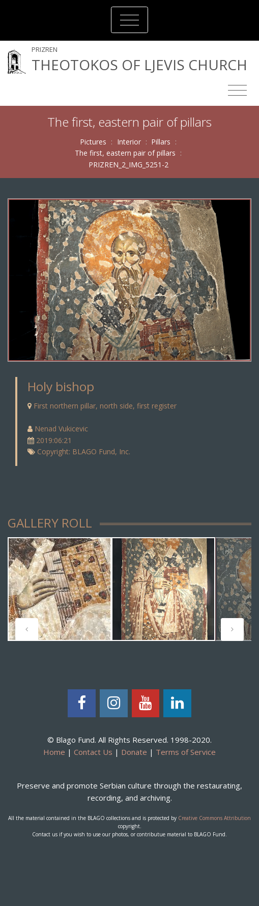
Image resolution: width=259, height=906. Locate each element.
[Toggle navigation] (129, 20)
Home (54, 752)
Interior (129, 142)
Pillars (160, 142)
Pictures (93, 142)
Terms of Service (186, 752)
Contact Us (93, 752)
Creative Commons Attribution (214, 818)
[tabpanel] (59, 589)
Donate (134, 752)
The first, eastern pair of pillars (125, 153)
